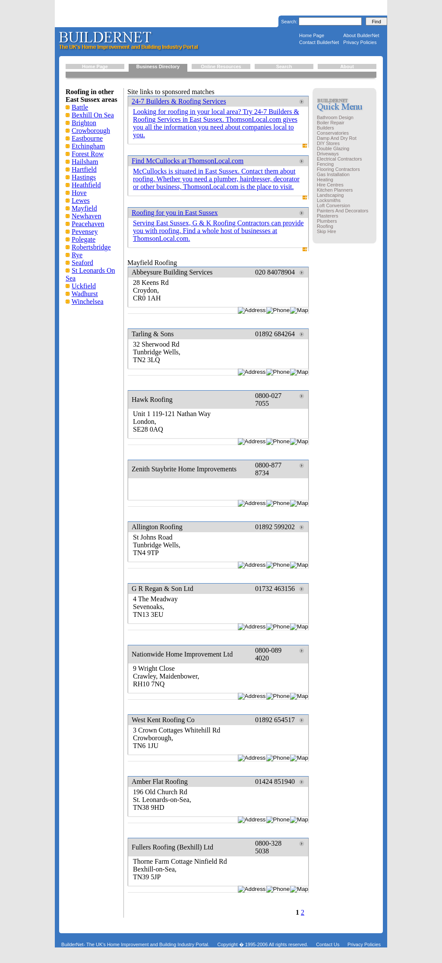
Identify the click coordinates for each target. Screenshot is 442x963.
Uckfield (84, 286)
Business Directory (158, 66)
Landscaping (330, 195)
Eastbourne (87, 138)
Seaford (82, 262)
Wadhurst (85, 293)
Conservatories (333, 133)
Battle (80, 107)
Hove (79, 192)
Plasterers (327, 215)
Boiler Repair (330, 122)
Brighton (84, 122)
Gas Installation (333, 174)
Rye (77, 255)
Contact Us (327, 944)
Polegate (83, 239)
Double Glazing (333, 148)
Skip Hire (326, 231)
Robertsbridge (91, 247)
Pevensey (85, 231)
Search (284, 66)
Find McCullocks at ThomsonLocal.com (187, 160)
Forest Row (88, 154)
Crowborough (91, 130)
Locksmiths (329, 200)
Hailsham (85, 161)
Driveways (328, 153)
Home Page (311, 35)
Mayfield (84, 208)
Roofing (325, 226)
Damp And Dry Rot (337, 138)
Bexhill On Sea (93, 115)
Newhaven (86, 216)
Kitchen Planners (335, 190)
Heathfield (86, 185)
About (347, 66)
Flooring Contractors (338, 169)
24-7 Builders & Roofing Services (179, 101)
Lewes (81, 200)
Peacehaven (88, 223)
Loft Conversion (333, 205)
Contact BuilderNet (319, 42)
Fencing (325, 164)
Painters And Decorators (342, 210)
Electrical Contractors (339, 158)
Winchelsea (88, 301)
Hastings (84, 177)
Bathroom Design (335, 117)
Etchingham (88, 146)
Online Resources (221, 66)
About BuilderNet (361, 35)
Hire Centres (330, 184)
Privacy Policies (359, 42)
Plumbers (327, 221)
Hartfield (84, 169)
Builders (325, 127)
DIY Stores (328, 143)
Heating (325, 179)
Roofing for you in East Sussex (175, 212)
